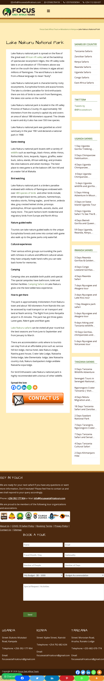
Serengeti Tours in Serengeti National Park (84, 380)
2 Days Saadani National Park (82, 417)
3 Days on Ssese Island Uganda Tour (85, 203)
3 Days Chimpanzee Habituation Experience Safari (84, 157)
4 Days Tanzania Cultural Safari (83, 445)
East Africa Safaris (84, 82)
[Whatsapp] (29, 387)
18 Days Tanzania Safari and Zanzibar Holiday (85, 408)
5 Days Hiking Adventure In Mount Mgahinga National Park (85, 194)
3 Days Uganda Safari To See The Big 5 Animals (85, 212)
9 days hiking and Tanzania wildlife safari (83, 324)
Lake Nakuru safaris (21, 327)
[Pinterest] (66, 678)
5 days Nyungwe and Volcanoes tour (85, 343)
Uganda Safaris (82, 72)
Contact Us (5, 529)
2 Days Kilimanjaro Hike (84, 454)
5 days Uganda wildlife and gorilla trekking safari (84, 185)
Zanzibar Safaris (83, 56)
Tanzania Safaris (83, 51)
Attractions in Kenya (68, 29)
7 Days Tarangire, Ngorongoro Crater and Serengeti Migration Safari (84, 426)
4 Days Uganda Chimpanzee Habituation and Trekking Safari (83, 175)
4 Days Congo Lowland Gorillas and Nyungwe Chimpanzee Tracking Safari (83, 268)
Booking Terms (44, 526)
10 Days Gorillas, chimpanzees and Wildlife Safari (83, 333)
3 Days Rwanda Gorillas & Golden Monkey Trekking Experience (83, 259)
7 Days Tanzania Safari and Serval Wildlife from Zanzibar (83, 436)
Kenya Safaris (81, 61)
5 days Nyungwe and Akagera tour (85, 315)
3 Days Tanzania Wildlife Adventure (84, 371)
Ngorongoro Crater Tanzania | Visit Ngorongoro (84, 389)
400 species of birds (26, 193)
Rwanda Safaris (82, 66)
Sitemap (17, 529)
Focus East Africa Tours (49, 29)
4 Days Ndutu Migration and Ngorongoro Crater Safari (84, 398)
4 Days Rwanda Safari (82, 278)
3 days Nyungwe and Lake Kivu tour (85, 296)
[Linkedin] (24, 387)
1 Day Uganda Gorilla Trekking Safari (83, 147)
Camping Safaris (36, 284)
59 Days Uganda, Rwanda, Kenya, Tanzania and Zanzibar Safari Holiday (83, 231)
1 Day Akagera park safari (85, 305)
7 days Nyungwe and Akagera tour (85, 287)
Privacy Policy (61, 526)
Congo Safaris (81, 77)
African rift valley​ (34, 57)
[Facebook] (13, 387)
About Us (4, 526)
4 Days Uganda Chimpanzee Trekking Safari (82, 166)
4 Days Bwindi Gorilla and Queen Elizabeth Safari (84, 222)
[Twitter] (18, 387)
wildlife (14, 152)
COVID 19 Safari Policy (23, 526)
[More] (35, 387)
